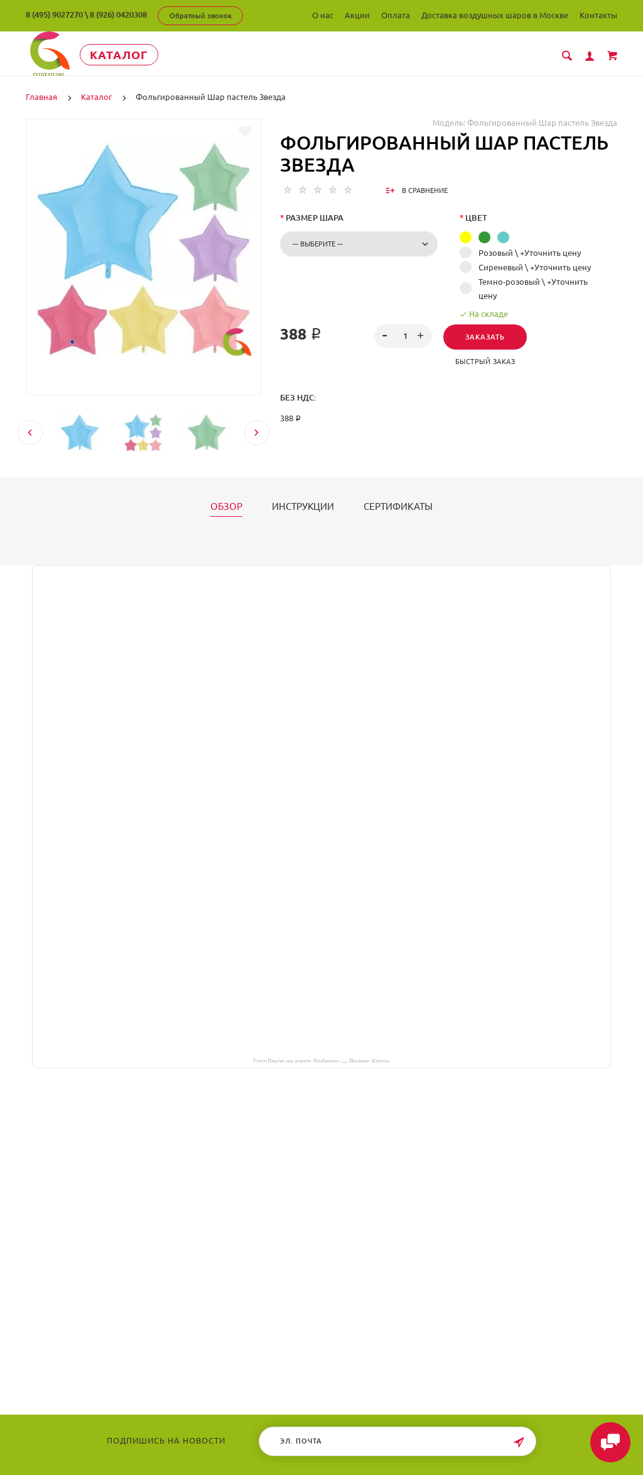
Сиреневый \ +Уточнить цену (534, 267)
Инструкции (303, 507)
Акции (357, 15)
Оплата (395, 15)
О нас (322, 15)
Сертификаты (398, 507)
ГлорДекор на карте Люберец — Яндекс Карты (321, 1060)
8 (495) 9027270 (54, 14)
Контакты (598, 15)
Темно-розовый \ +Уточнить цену (533, 288)
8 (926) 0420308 (118, 14)
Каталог (123, 54)
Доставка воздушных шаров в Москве (494, 15)
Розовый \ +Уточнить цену (529, 252)
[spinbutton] (402, 336)
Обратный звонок (201, 15)
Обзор (226, 507)
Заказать (485, 337)
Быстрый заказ (485, 361)
